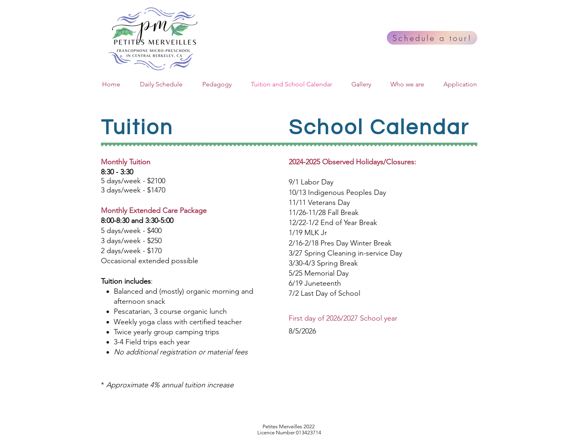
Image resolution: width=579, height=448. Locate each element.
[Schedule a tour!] (432, 38)
